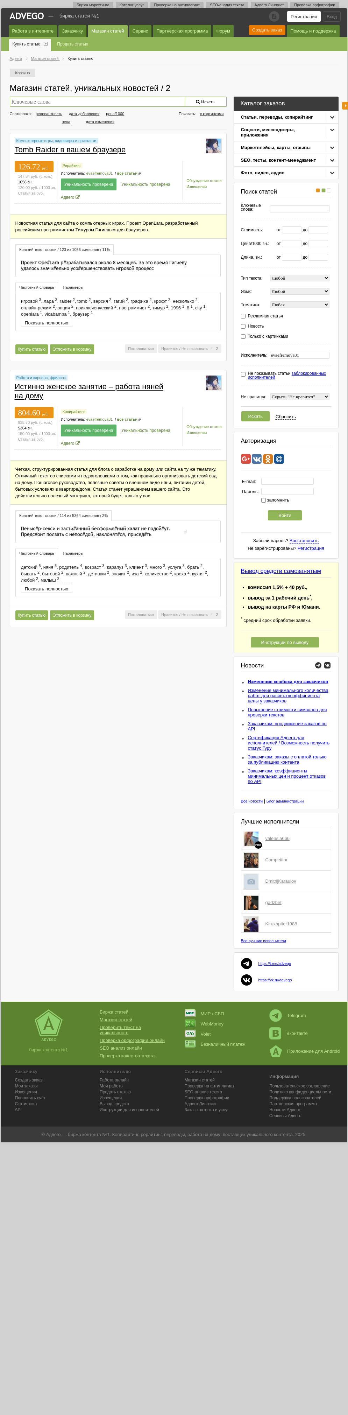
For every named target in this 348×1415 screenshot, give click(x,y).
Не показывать (195, 348)
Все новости (252, 801)
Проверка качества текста (127, 1055)
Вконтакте (288, 1033)
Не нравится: (254, 397)
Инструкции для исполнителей (129, 1109)
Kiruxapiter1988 (281, 923)
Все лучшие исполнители (263, 941)
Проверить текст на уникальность (120, 1030)
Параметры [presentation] (73, 287)
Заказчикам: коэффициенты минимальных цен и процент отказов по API (287, 776)
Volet (198, 1034)
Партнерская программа (293, 1103)
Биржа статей (114, 1012)
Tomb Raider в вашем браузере (70, 149)
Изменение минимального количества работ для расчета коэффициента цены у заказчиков (288, 695)
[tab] (64, 249)
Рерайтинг (72, 165)
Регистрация (304, 16)
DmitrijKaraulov (280, 881)
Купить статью (27, 44)
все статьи (127, 173)
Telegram (287, 1015)
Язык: (246, 292)
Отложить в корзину (71, 349)
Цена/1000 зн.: (255, 244)
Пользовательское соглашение (299, 1086)
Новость (256, 326)
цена (66, 122)
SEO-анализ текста (227, 5)
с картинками (212, 114)
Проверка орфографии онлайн (132, 1040)
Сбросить (286, 416)
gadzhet (273, 902)
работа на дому (203, 1134)
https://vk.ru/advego (275, 980)
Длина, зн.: (251, 257)
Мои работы (111, 1086)
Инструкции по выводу (285, 642)
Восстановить (304, 540)
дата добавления (84, 114)
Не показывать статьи (287, 375)
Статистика (26, 1103)
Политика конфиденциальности (300, 1092)
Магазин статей (107, 31)
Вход (332, 16)
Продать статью (72, 44)
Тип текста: (252, 278)
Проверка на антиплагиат (177, 5)
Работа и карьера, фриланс (41, 378)
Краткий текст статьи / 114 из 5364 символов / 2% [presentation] (63, 515)
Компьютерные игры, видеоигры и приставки (56, 141)
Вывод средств (114, 1103)
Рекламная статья (265, 316)
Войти (284, 515)
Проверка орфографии (314, 5)
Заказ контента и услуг (207, 1109)
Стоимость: (252, 230)
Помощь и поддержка (313, 31)
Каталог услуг (132, 5)
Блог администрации (285, 801)
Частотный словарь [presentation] (36, 287)
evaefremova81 (99, 173)
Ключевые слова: (251, 207)
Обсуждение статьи (203, 180)
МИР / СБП (204, 1013)
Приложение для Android (304, 1051)
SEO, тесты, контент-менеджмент (278, 160)
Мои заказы (26, 1086)
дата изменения (100, 122)
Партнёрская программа (182, 31)
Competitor (276, 859)
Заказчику (72, 31)
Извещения (196, 186)
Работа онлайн (114, 1080)
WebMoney (204, 1024)
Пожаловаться (141, 348)
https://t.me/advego (274, 963)
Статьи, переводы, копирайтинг (277, 117)
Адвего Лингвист (269, 5)
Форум (223, 31)
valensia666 (277, 838)
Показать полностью (46, 322)
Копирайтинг (74, 411)
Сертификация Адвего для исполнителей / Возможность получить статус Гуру (289, 743)
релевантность (49, 114)
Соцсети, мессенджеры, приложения (268, 132)
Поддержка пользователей (295, 1097)
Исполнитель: (254, 355)
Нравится (169, 348)
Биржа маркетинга (93, 5)
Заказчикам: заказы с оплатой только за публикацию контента (287, 759)
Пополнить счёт (30, 1097)
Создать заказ (267, 30)
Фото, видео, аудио (263, 172)
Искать (255, 416)
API (18, 1109)
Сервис (140, 31)
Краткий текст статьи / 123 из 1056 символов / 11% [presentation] (64, 249)
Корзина (22, 73)
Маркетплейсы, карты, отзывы (276, 147)
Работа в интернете (33, 31)
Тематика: (251, 305)
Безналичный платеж (215, 1044)
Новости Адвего (284, 1109)
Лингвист (201, 1103)
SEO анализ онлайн (121, 1048)
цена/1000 (115, 114)
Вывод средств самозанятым (281, 571)
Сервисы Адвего (285, 1115)
